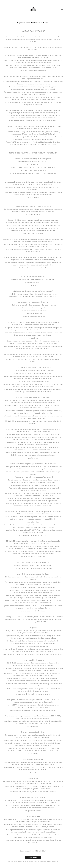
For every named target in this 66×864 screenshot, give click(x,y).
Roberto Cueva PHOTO (53, 861)
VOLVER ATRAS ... (33, 857)
